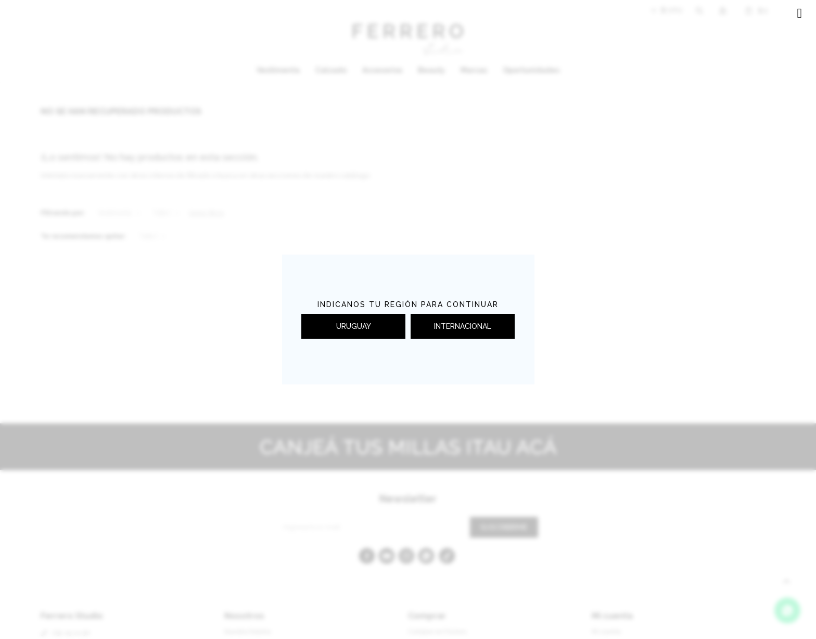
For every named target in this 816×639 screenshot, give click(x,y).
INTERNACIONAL (462, 326)
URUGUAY (353, 326)
